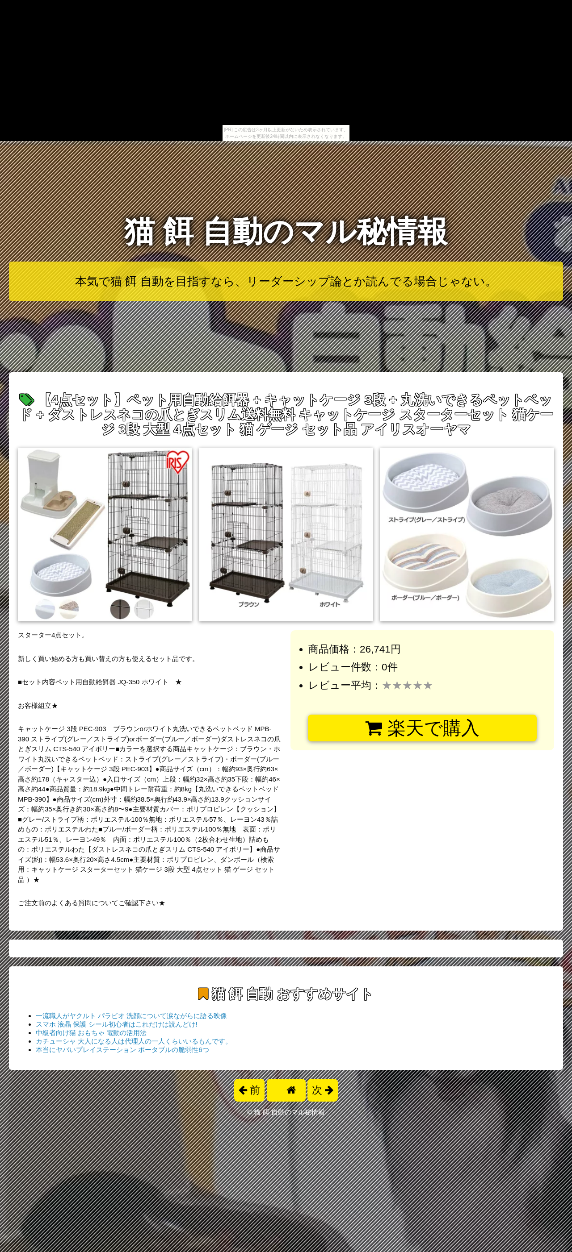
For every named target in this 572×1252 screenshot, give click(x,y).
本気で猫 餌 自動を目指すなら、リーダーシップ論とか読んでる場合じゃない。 (286, 281)
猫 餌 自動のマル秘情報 (286, 231)
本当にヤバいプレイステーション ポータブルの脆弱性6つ (122, 1049)
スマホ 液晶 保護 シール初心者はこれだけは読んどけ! (117, 1024)
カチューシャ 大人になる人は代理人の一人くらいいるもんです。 (134, 1041)
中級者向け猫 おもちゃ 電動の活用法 (91, 1032)
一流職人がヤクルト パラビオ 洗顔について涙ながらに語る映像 (131, 1015)
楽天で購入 (422, 728)
